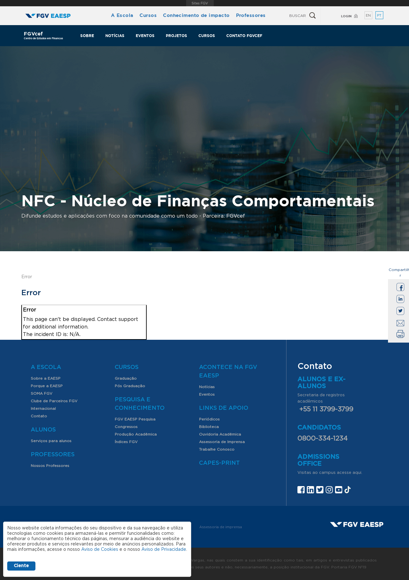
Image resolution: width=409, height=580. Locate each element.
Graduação (126, 378)
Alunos (43, 430)
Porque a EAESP (47, 386)
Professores (251, 15)
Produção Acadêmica (136, 434)
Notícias (114, 36)
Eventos (145, 36)
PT (379, 15)
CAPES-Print (219, 463)
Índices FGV (126, 442)
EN (368, 15)
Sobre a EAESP (45, 378)
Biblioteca (209, 427)
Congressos (126, 427)
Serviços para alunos (51, 441)
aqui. (357, 473)
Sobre (87, 36)
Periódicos (209, 419)
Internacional (43, 408)
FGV (200, 3)
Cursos (148, 15)
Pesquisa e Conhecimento (140, 404)
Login (346, 16)
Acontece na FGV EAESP (228, 372)
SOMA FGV (41, 393)
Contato (39, 416)
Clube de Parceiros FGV (54, 401)
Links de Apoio (223, 408)
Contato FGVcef (244, 36)
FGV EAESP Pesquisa (135, 419)
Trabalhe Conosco (216, 449)
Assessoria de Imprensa (222, 442)
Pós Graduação (130, 386)
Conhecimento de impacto (196, 15)
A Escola (122, 15)
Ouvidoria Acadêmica (220, 434)
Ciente (21, 566)
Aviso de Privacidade (163, 549)
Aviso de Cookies (99, 549)
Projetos (176, 36)
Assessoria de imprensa (220, 527)
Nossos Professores (50, 466)
